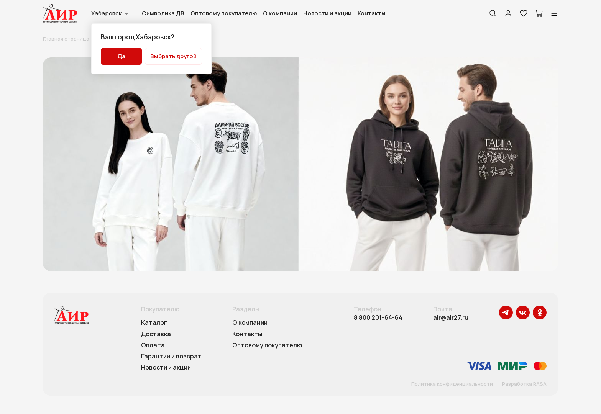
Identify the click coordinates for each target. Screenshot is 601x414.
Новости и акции (327, 13)
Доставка (156, 334)
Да (121, 56)
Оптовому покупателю (223, 13)
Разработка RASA (524, 384)
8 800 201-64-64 (378, 317)
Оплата (153, 345)
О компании (280, 13)
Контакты (372, 13)
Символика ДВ (163, 13)
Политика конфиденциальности (452, 384)
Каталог (154, 323)
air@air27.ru (450, 317)
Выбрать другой (173, 56)
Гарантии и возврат (171, 356)
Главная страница (66, 38)
